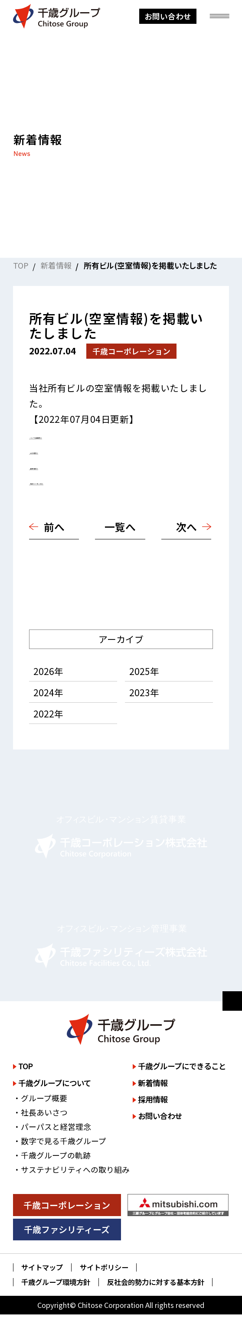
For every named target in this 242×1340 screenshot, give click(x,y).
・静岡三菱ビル (61, 465)
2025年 (144, 671)
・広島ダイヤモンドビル (79, 480)
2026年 (48, 671)
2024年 (48, 692)
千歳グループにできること (182, 1065)
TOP (21, 265)
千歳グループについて (54, 1082)
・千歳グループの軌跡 (52, 1155)
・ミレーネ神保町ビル (74, 434)
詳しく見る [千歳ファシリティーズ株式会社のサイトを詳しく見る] (121, 946)
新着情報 (56, 265)
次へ (186, 526)
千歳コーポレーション (66, 1205)
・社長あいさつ (40, 1112)
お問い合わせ (167, 16)
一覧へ (120, 526)
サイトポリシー (104, 1267)
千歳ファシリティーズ (67, 1229)
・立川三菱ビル (61, 449)
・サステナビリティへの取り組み (71, 1169)
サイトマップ (42, 1267)
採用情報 (152, 1099)
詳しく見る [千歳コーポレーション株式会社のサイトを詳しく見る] (121, 836)
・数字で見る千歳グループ (59, 1140)
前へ (54, 526)
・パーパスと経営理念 (52, 1126)
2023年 (144, 692)
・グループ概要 (40, 1097)
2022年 (48, 713)
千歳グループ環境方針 (55, 1282)
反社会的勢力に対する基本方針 (155, 1282)
